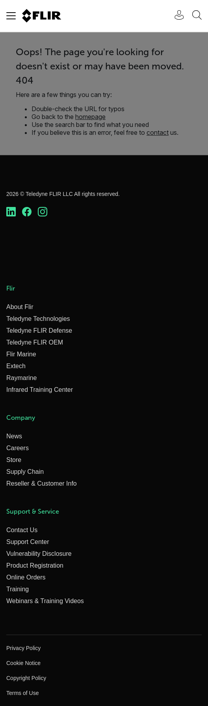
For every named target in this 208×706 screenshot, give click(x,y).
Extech (16, 366)
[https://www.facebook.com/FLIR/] (27, 212)
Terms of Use (22, 693)
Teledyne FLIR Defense (39, 330)
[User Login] (175, 16)
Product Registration (34, 565)
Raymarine (21, 377)
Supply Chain (25, 471)
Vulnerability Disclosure (39, 553)
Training (17, 589)
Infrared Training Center (39, 389)
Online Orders (26, 577)
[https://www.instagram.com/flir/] (42, 212)
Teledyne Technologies (38, 318)
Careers (17, 448)
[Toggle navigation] (11, 15)
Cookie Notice (23, 663)
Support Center (27, 541)
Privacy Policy (23, 648)
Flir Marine (21, 354)
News (14, 436)
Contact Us (21, 530)
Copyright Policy (26, 678)
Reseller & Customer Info (41, 483)
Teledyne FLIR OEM (34, 342)
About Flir (19, 307)
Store (13, 459)
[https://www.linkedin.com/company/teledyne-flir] (11, 212)
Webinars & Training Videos (45, 601)
